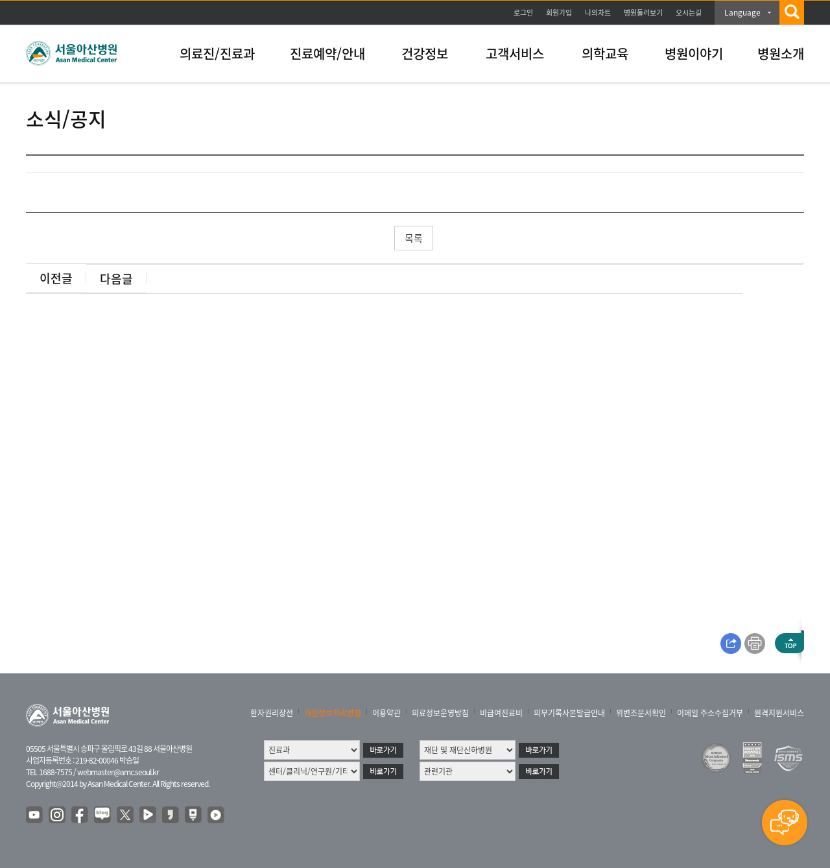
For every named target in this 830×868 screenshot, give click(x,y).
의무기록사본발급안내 (569, 713)
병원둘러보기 (643, 12)
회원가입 (559, 12)
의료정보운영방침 (440, 713)
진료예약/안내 (327, 53)
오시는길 (689, 12)
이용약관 (386, 713)
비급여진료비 (501, 713)
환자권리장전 (271, 713)
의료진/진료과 (217, 53)
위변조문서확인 (641, 713)
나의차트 (598, 12)
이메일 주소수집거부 (710, 713)
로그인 (523, 12)
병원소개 (780, 53)
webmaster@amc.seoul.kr (118, 772)
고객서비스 (515, 53)
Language (742, 12)
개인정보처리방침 (332, 713)
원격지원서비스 (779, 713)
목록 (414, 238)
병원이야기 (694, 53)
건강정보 (424, 53)
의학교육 (605, 53)
